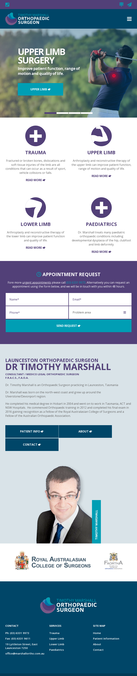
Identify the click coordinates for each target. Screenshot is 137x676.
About (67, 431)
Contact (109, 431)
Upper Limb (38, 89)
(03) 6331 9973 (75, 282)
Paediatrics (56, 636)
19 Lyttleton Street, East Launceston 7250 (121, 4)
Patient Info (25, 431)
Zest (26, 670)
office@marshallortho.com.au (129, 4)
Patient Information (106, 625)
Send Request (66, 326)
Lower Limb (56, 630)
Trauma (54, 619)
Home (97, 619)
